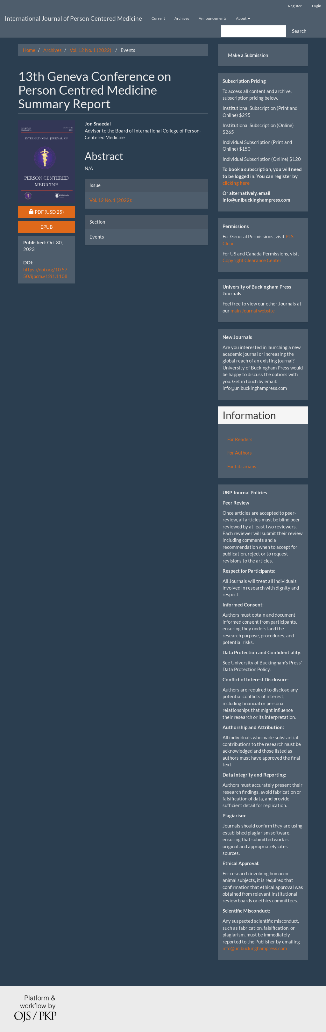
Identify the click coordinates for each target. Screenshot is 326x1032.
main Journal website (252, 310)
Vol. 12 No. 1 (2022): (91, 50)
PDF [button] (52, 211)
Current (158, 18)
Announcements (212, 18)
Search (299, 31)
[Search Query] (253, 31)
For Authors (239, 452)
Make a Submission (248, 55)
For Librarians (241, 466)
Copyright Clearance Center (252, 260)
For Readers (239, 439)
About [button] (243, 18)
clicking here (236, 183)
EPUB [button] (46, 227)
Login (316, 6)
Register (295, 6)
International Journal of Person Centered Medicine (73, 18)
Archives (181, 18)
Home (29, 50)
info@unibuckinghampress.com (255, 948)
